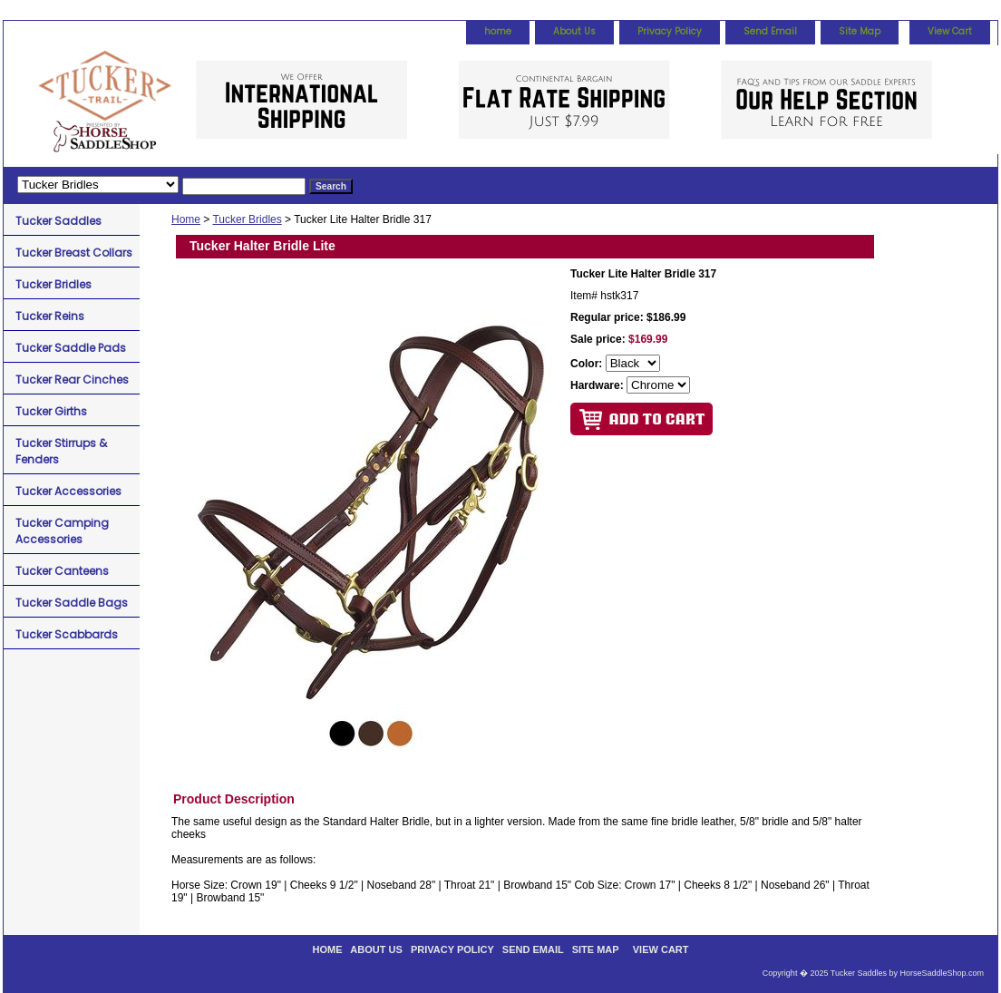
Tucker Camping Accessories (62, 531)
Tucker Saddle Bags (71, 602)
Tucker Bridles (246, 219)
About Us (574, 31)
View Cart (950, 31)
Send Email (770, 31)
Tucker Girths (51, 411)
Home (185, 219)
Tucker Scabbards (66, 634)
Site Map (859, 31)
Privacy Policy (669, 31)
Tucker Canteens (62, 571)
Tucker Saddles (58, 221)
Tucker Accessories (68, 491)
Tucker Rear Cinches (72, 379)
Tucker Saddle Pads (70, 347)
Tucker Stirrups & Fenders (61, 451)
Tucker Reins (49, 316)
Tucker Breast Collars (73, 252)
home (497, 31)
